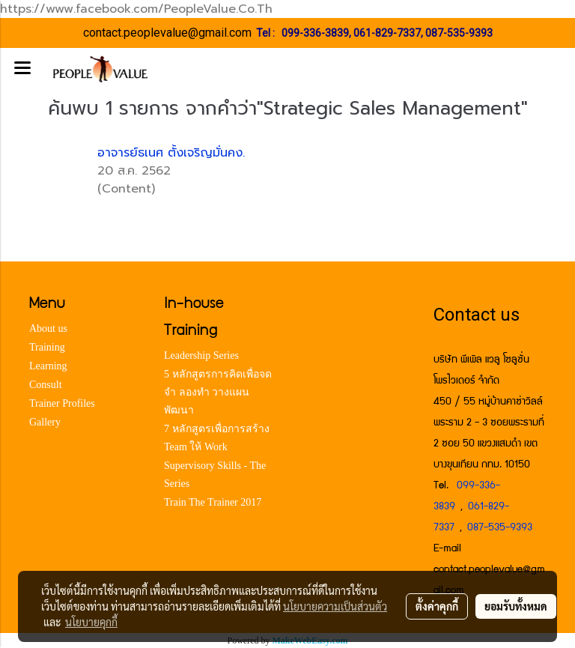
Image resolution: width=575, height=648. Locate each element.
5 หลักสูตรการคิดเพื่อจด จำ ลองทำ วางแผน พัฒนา (218, 392)
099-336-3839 (315, 33)
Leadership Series (201, 355)
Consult (45, 384)
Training (47, 347)
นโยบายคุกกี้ (91, 622)
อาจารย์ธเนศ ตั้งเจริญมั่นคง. (171, 153)
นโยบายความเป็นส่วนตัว (335, 606)
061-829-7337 (387, 33)
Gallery (45, 422)
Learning (48, 366)
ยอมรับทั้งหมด (515, 606)
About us (48, 328)
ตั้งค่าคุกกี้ (437, 606)
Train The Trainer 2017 (212, 502)
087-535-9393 (459, 33)
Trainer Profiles (62, 403)
